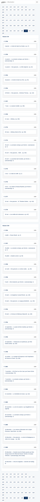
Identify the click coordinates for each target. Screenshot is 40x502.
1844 (7, 7)
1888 (33, 25)
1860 (3, 15)
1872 (11, 20)
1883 (14, 25)
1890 (3, 30)
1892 (11, 30)
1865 (22, 15)
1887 (30, 25)
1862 (11, 15)
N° (6, 41)
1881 (7, 25)
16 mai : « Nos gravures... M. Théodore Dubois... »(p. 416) (19, 201)
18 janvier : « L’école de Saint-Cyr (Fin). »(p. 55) (17, 80)
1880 (3, 25)
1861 (7, 15)
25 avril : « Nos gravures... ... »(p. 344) (16, 152)
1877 (30, 20)
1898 (33, 30)
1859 (3, 12)
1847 (18, 7)
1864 (18, 15)
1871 (7, 20)
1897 (30, 30)
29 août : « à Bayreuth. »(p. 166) (18, 314)
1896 (26, 30)
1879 (3, 22)
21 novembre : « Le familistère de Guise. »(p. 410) (17, 394)
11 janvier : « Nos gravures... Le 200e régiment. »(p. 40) (19, 67)
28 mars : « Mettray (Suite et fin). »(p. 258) (15, 132)
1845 (11, 7)
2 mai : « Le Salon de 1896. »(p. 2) (13, 173)
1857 (30, 9)
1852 (11, 9)
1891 (7, 30)
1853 (14, 9)
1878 (33, 20)
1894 (18, 30)
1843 (3, 7)
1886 (26, 25)
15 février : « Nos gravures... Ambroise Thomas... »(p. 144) (19, 93)
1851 (7, 9)
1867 (30, 15)
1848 (22, 7)
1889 (3, 28)
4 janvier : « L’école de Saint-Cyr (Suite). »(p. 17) (17, 46)
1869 (3, 17)
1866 (26, 15)
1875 (22, 20)
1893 (14, 30)
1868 (33, 15)
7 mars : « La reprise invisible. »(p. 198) (15, 106)
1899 (3, 33)
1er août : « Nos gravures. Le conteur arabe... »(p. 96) (18, 269)
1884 (18, 25)
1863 (14, 15)
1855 (22, 9)
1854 (18, 9)
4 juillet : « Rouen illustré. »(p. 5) (13, 235)
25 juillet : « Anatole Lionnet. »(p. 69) (14, 256)
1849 (26, 7)
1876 (26, 20)
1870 (3, 20)
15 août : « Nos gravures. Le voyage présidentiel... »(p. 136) (20, 301)
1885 (22, 25)
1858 (33, 9)
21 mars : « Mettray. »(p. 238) (12, 119)
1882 (11, 25)
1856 (26, 9)
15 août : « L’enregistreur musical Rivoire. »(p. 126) (17, 295)
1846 (14, 7)
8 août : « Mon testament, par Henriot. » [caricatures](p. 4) (19, 282)
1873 (14, 20)
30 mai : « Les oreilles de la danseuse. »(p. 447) (17, 214)
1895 (22, 30)
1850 (3, 9)
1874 (18, 20)
